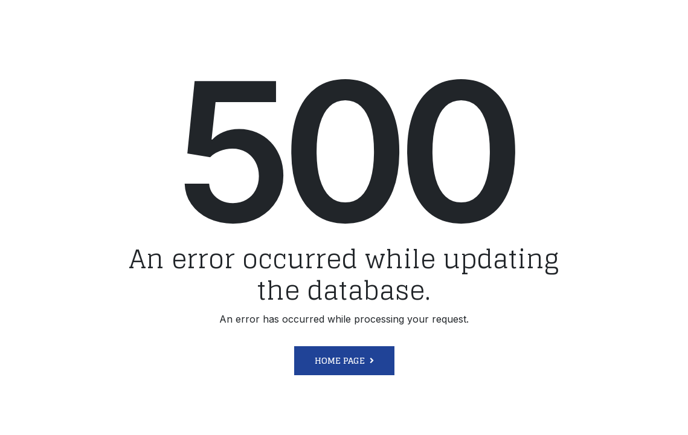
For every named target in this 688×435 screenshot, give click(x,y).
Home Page (340, 360)
